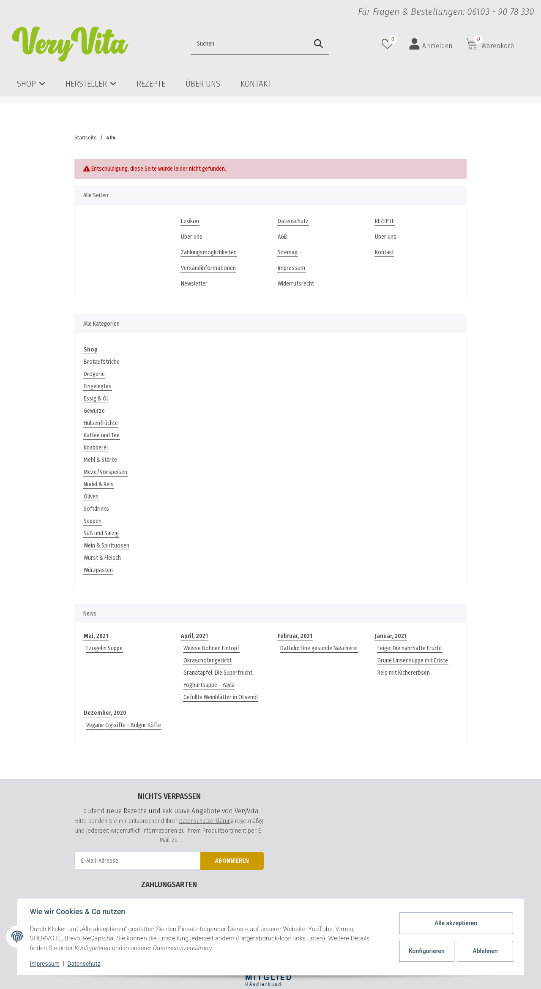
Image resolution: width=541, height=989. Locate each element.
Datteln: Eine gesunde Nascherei (319, 648)
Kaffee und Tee (102, 435)
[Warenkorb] (490, 44)
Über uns (203, 83)
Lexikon (190, 221)
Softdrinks (96, 508)
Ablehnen (484, 951)
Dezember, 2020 (105, 713)
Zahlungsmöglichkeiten (209, 252)
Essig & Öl (96, 398)
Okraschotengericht (207, 660)
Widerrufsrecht (296, 283)
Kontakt (256, 83)
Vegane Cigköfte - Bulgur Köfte (123, 725)
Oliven (91, 496)
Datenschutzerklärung (206, 821)
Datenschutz (293, 221)
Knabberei (96, 447)
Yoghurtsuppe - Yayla (209, 685)
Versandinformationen (208, 268)
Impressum (291, 268)
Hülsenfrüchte (101, 423)
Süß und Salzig (101, 533)
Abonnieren (232, 860)
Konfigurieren (426, 951)
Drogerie (94, 374)
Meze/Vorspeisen (105, 472)
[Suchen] (232, 43)
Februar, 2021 (295, 636)
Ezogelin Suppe (104, 648)
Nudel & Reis (99, 484)
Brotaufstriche (102, 361)
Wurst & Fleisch (102, 557)
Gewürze (94, 410)
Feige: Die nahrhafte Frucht (409, 648)
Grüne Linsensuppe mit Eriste (412, 660)
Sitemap (288, 252)
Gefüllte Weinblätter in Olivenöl (220, 697)
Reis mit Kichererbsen (403, 672)
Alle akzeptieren (454, 923)
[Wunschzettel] (388, 44)
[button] (430, 44)
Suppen (92, 521)
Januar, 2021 (391, 636)
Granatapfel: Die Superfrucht (217, 672)
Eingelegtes (98, 386)
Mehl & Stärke (100, 459)
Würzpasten (98, 570)
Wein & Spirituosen (106, 545)
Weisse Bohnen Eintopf (211, 648)
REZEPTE (151, 83)
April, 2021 (194, 636)
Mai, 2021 (96, 636)
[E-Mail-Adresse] (137, 861)
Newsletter (194, 283)
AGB (282, 236)
